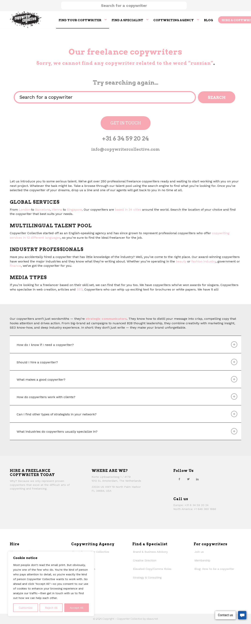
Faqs (75, 594)
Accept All (76, 607)
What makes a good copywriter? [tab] (127, 379)
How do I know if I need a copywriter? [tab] (127, 344)
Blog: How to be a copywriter (214, 568)
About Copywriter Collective (90, 551)
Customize (26, 607)
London (24, 209)
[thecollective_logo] (26, 19)
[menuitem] (82, 19)
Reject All (51, 607)
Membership (202, 560)
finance (15, 266)
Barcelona (42, 209)
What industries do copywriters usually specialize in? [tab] (127, 431)
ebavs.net (152, 618)
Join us (199, 551)
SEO (80, 289)
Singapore (74, 209)
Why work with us (83, 568)
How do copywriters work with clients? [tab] (127, 396)
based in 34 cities (128, 209)
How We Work (81, 560)
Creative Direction (144, 560)
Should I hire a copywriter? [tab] (127, 362)
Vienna (57, 209)
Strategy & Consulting (147, 577)
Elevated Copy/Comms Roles (152, 568)
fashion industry (203, 261)
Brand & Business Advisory (150, 551)
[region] (51, 583)
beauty (181, 261)
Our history (79, 577)
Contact (77, 586)
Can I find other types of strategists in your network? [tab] (127, 414)
